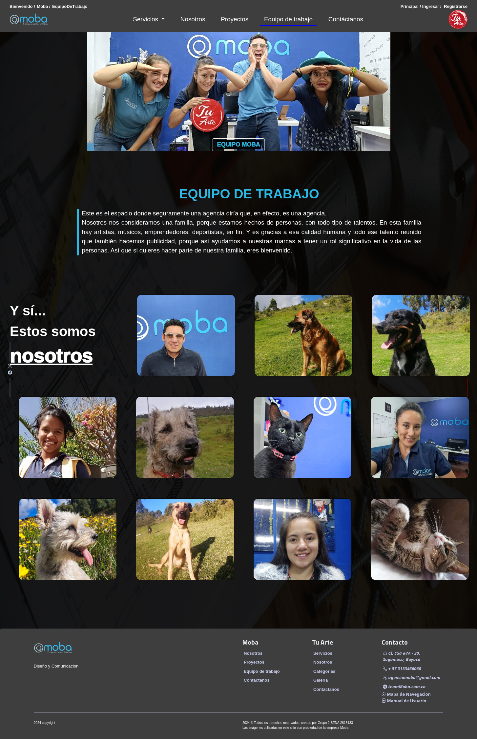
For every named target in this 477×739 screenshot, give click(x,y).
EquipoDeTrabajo (70, 6)
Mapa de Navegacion (406, 694)
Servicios (146, 19)
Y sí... (28, 310)
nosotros (51, 356)
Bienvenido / (22, 6)
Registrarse (454, 6)
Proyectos (234, 19)
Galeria (320, 680)
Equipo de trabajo (288, 19)
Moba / (43, 6)
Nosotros (192, 19)
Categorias (324, 671)
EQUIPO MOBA (238, 144)
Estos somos (53, 331)
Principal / (411, 6)
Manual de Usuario (404, 701)
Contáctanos (345, 19)
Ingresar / (431, 6)
